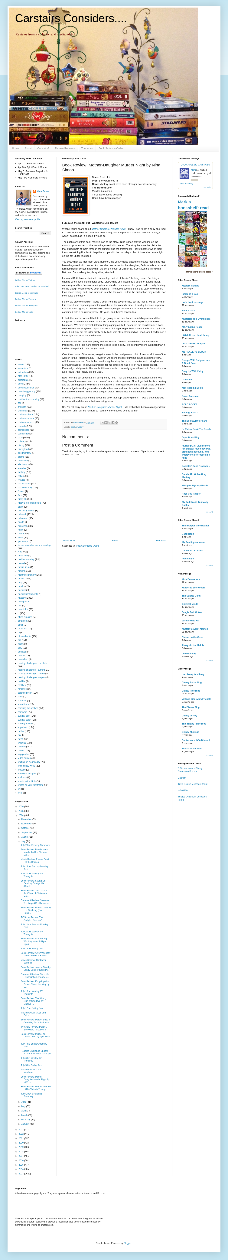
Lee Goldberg (189, 653)
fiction (21, 476)
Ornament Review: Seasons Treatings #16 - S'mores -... (36, 901)
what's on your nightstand (31, 785)
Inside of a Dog (190, 294)
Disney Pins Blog (191, 690)
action (21, 364)
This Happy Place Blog (194, 723)
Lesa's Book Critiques (194, 343)
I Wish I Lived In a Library (195, 335)
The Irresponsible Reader (195, 525)
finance (21, 480)
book (73, 427)
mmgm (21, 571)
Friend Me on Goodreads (26, 293)
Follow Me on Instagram (26, 305)
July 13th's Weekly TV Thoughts (32, 992)
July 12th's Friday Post (32, 1008)
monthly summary (27, 575)
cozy (20, 437)
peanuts (22, 628)
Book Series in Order (111, 148)
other (20, 624)
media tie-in (24, 567)
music (21, 586)
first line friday (25, 487)
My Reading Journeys (193, 542)
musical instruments (28, 594)
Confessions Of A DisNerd (196, 740)
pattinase (187, 379)
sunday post (24, 716)
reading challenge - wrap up (32, 677)
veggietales (23, 754)
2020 (21, 1142)
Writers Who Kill (190, 620)
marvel (21, 563)
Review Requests (65, 148)
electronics (23, 464)
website (22, 769)
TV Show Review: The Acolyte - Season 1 (32, 918)
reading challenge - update (31, 673)
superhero (23, 727)
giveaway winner (26, 510)
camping (22, 395)
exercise (22, 468)
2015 (21, 1164)
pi (19, 632)
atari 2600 (23, 376)
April (23, 1110)
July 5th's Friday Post (31, 1065)
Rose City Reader (191, 494)
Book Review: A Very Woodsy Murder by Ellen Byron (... (35, 954)
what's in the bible (27, 781)
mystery (79, 427)
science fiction (25, 693)
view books (207, 187)
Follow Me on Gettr (24, 312)
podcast (22, 651)
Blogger (127, 1243)
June (24, 1102)
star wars (22, 712)
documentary (24, 453)
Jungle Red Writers (192, 612)
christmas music (26, 422)
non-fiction (23, 609)
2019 (21, 1147)
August (25, 837)
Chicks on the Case (192, 637)
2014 (21, 1169)
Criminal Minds (190, 604)
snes (20, 696)
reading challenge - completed (33, 663)
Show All (209, 512)
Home (15, 148)
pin (19, 640)
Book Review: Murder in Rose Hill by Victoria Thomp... (36, 1088)
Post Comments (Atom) (87, 546)
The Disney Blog (191, 707)
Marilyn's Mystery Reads (195, 485)
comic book (23, 430)
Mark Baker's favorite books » (199, 272)
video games (24, 758)
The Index (87, 148)
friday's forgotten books (29, 503)
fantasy (21, 472)
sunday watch (25, 723)
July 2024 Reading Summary (35, 845)
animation (23, 372)
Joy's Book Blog (191, 437)
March (24, 1115)
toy (19, 735)
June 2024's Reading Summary (31, 1095)
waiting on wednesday (29, 762)
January (25, 1124)
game (21, 507)
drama (21, 457)
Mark (193, 170)
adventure (23, 368)
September (27, 832)
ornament (23, 621)
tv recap (22, 742)
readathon (23, 659)
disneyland (23, 449)
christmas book (25, 414)
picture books (24, 636)
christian (22, 407)
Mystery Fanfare (190, 285)
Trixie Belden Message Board (192, 784)
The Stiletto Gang (191, 595)
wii (19, 789)
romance (22, 689)
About (28, 148)
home (21, 530)
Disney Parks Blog (192, 682)
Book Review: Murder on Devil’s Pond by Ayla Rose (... (35, 1037)
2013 (21, 1173)
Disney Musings (190, 732)
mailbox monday (26, 559)
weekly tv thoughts (27, 773)
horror (21, 533)
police (21, 655)
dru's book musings (192, 302)
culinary (22, 441)
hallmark (22, 514)
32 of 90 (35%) (186, 183)
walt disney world (26, 765)
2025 (21, 811)
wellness (22, 777)
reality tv (22, 685)
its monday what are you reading (34, 545)
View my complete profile (27, 219)
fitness (21, 491)
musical (22, 590)
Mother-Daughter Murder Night (108, 228)
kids (20, 551)
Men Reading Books (193, 388)
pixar (20, 644)
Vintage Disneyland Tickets (196, 699)
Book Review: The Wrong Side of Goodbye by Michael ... (33, 1001)
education (23, 460)
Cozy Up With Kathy (192, 371)
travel (20, 739)
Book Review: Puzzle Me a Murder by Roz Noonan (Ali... (34, 852)
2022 (21, 1134)
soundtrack (23, 704)
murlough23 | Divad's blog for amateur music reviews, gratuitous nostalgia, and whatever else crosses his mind (196, 451)
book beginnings (26, 387)
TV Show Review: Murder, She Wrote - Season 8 (34, 1028)
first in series (24, 483)
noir (20, 605)
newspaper (23, 601)
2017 (21, 1156)
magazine (23, 555)
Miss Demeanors (191, 579)
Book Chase (188, 310)
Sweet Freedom (190, 396)
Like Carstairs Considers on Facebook (32, 286)
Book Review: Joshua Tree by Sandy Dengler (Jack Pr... (36, 968)
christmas (23, 410)
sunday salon (24, 719)
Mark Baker (43, 191)
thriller (21, 731)
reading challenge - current (31, 670)
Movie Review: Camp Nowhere (31, 1071)
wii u (20, 792)
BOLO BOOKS (189, 404)
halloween (23, 518)
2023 (21, 1129)
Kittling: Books (190, 412)
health (21, 522)
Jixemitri (182, 778)
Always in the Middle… (194, 645)
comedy (22, 426)
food (20, 495)
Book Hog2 (188, 534)
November (26, 823)
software (22, 700)
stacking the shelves (28, 708)
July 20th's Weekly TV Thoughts (32, 933)
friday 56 (22, 499)
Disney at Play (189, 715)
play (20, 647)
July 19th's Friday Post (32, 948)
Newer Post (69, 540)
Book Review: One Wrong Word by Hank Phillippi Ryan (34, 941)
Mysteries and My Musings (196, 319)
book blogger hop (26, 391)
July (23, 841)
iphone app (23, 541)
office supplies (25, 617)
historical (22, 526)
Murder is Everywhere (193, 587)
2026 (21, 806)
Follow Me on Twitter (25, 280)
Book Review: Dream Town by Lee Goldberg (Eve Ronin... (36, 910)
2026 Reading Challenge (195, 164)
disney (21, 445)
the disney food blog (193, 674)
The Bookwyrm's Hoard (194, 421)
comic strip (23, 433)
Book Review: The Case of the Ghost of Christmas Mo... (34, 893)
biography (23, 380)
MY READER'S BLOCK (194, 352)
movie (21, 578)
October (25, 828)
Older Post (160, 540)
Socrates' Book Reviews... (196, 466)
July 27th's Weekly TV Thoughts (32, 875)
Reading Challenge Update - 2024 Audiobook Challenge (35, 1052)
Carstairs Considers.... (71, 18)
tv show (22, 746)
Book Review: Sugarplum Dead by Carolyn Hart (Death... (33, 883)
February (26, 1119)
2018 (21, 1151)
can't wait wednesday (28, 399)
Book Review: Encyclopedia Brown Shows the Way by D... (35, 984)
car (19, 403)
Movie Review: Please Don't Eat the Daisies (35, 860)
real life (21, 681)
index (20, 537)
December (26, 819)
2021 (21, 1138)
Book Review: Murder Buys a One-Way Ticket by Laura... (36, 1021)
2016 (21, 1160)
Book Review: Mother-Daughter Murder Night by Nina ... (35, 1079)
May (23, 1106)
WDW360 (182, 790)
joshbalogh (188, 558)
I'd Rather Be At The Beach (196, 429)
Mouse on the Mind (192, 748)
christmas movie (26, 418)
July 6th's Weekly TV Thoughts (31, 1059)
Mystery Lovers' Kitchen (195, 629)
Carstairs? (43, 148)
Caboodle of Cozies (192, 550)
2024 (21, 815)
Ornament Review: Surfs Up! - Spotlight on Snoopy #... (35, 975)
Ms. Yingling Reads (192, 327)
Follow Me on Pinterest (25, 299)
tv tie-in (21, 750)
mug (20, 582)
